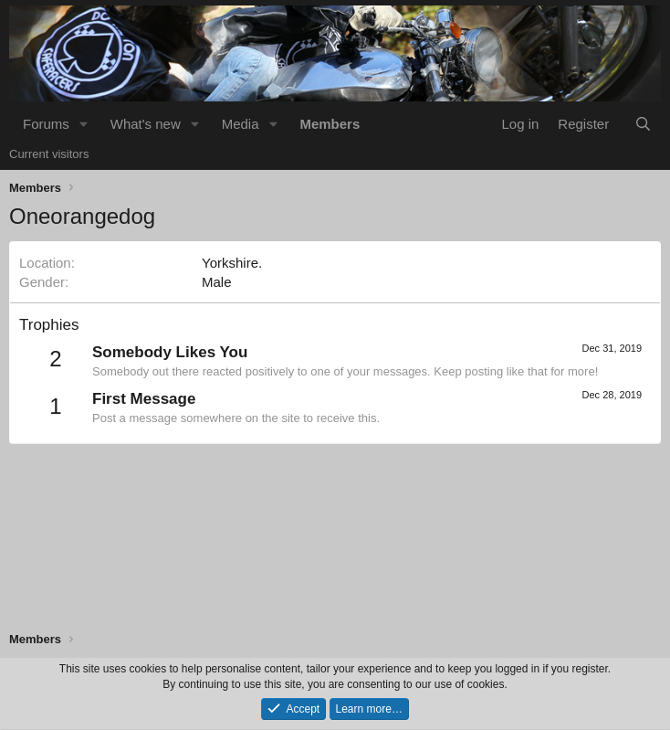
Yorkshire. (232, 262)
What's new (145, 124)
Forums (46, 124)
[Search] (643, 124)
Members (329, 124)
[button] (84, 124)
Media (240, 124)
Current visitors (49, 154)
